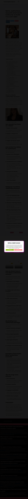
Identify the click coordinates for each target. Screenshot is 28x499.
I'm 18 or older (10, 249)
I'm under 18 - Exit (18, 249)
